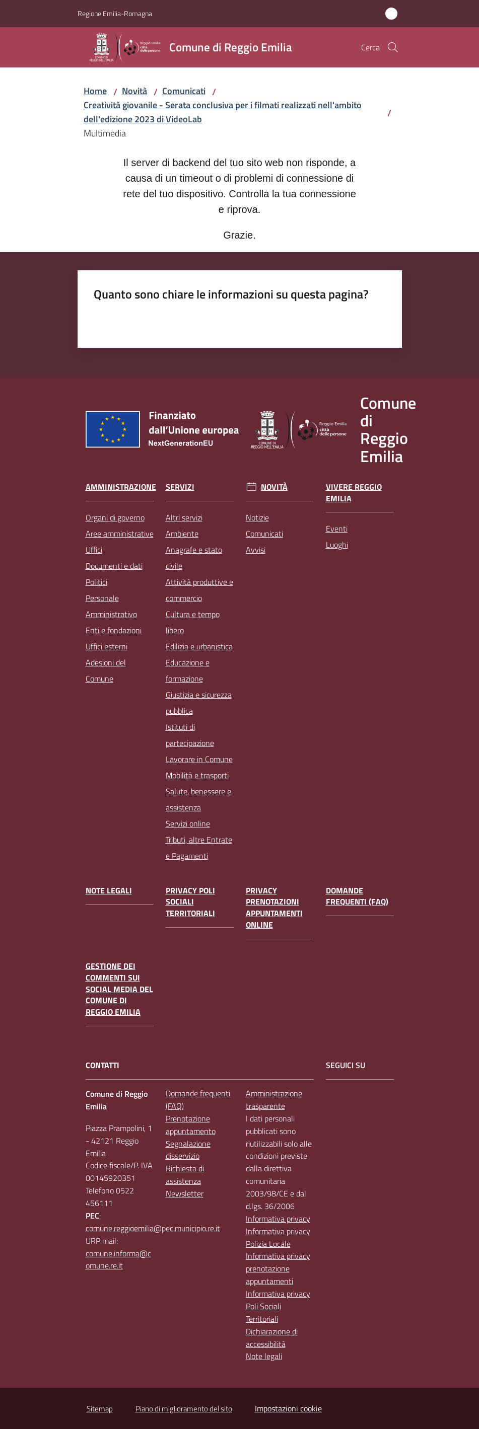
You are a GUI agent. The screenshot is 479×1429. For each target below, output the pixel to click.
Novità (134, 91)
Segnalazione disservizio (188, 1150)
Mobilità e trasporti (197, 775)
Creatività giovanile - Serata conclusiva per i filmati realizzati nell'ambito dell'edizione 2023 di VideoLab (223, 112)
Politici (96, 582)
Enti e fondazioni (114, 630)
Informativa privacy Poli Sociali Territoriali (278, 1306)
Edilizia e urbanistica (199, 646)
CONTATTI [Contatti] (102, 1065)
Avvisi (255, 550)
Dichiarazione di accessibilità (272, 1337)
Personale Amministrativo (111, 606)
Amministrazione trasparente (274, 1099)
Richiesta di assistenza (185, 1174)
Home (95, 91)
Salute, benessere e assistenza (198, 799)
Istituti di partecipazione (190, 735)
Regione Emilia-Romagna (115, 13)
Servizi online (188, 823)
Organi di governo (115, 517)
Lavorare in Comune (199, 759)
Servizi (180, 487)
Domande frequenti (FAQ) (357, 896)
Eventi (337, 528)
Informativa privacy (278, 1219)
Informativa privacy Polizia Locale (278, 1237)
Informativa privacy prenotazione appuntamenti (278, 1268)
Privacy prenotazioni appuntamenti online (274, 908)
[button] (393, 47)
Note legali (109, 890)
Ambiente (182, 534)
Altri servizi (184, 517)
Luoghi (337, 545)
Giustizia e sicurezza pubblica (199, 703)
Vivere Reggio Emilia (354, 492)
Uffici (94, 550)
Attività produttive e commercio (199, 590)
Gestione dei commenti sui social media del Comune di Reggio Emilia (119, 989)
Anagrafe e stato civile (194, 558)
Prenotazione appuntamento (191, 1124)
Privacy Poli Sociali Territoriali (190, 902)
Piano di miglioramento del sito (183, 1408)
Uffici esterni (106, 646)
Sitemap (100, 1408)
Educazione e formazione (188, 670)
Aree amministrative (120, 534)
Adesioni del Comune (106, 670)
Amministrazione (121, 487)
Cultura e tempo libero (193, 622)
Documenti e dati (114, 566)
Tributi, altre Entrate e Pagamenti (199, 848)
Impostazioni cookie (288, 1408)
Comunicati (184, 91)
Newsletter (184, 1193)
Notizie (257, 517)
